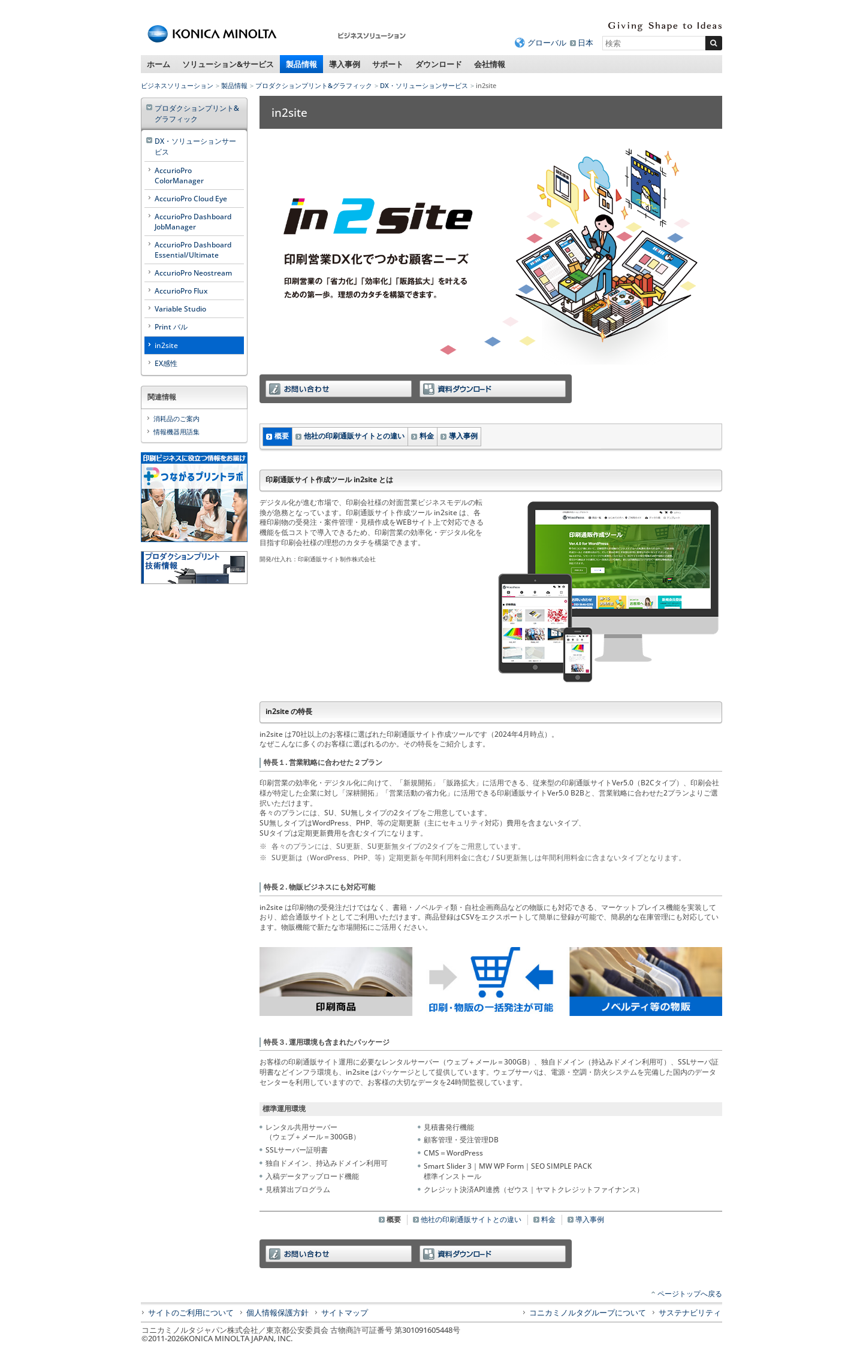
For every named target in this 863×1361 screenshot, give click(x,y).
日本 (585, 42)
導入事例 (344, 64)
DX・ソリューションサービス (424, 85)
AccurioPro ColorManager (179, 175)
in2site (166, 345)
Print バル (171, 327)
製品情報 (301, 64)
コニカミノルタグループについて (587, 1312)
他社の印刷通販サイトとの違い (354, 436)
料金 (427, 436)
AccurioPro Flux (181, 291)
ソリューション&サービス (228, 64)
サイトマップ (344, 1312)
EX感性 (166, 363)
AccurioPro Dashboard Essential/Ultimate (193, 250)
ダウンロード (438, 64)
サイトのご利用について (191, 1312)
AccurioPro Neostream (193, 273)
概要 (281, 436)
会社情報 (489, 64)
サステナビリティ (690, 1312)
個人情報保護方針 (277, 1312)
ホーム (158, 64)
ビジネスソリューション (177, 85)
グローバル (546, 42)
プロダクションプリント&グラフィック (313, 85)
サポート (387, 64)
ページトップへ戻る (689, 1294)
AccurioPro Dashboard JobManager (193, 221)
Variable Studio (180, 309)
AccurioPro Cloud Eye (191, 198)
